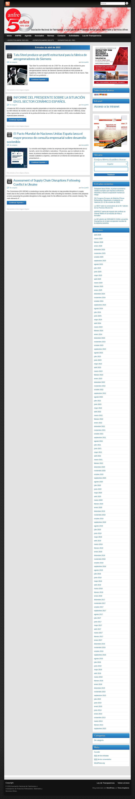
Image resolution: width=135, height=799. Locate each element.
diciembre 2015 (99, 688)
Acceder (97, 752)
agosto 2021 (98, 441)
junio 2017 (97, 622)
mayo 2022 (98, 408)
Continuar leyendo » (39, 79)
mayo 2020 (98, 493)
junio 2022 (97, 404)
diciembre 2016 (99, 644)
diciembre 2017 (99, 600)
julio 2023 (97, 356)
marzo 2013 (98, 721)
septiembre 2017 (100, 611)
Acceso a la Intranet (106, 106)
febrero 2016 (98, 681)
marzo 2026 (98, 238)
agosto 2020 (98, 482)
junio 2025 (97, 272)
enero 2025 (98, 290)
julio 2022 (97, 401)
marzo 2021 (98, 460)
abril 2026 (97, 235)
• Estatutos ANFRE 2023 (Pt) (43, 40)
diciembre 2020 (99, 467)
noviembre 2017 (99, 603)
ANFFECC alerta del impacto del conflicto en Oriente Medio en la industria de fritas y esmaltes (110, 213)
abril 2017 (97, 629)
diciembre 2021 (99, 426)
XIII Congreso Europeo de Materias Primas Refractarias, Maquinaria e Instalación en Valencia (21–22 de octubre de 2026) (109, 200)
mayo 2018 (98, 581)
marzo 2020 (98, 500)
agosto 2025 (98, 264)
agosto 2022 (98, 397)
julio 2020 (97, 485)
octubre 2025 (98, 257)
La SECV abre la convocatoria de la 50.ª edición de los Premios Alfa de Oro (111, 207)
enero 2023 (98, 378)
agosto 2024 (98, 308)
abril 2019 (97, 541)
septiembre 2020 (100, 478)
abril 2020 (97, 496)
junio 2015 (97, 703)
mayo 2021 (98, 452)
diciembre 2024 (99, 294)
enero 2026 (98, 246)
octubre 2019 (98, 519)
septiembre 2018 (100, 566)
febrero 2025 (98, 286)
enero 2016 (98, 684)
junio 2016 (97, 666)
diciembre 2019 (99, 511)
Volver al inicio (124, 783)
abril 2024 (97, 323)
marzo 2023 (98, 371)
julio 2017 (97, 618)
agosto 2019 (98, 526)
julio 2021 (97, 445)
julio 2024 (97, 312)
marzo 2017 (98, 633)
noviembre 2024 (99, 297)
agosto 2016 (98, 659)
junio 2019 (97, 533)
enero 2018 (98, 596)
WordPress (110, 788)
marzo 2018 (98, 589)
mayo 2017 (98, 625)
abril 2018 (97, 585)
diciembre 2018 (99, 555)
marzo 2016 (98, 677)
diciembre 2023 (99, 338)
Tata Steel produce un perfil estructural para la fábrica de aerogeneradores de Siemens (50, 57)
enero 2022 (98, 423)
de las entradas (101, 756)
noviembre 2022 (99, 386)
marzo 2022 (98, 415)
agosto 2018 (98, 570)
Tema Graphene (123, 788)
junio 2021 (97, 449)
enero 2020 (98, 507)
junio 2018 (97, 577)
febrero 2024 (98, 331)
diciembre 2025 (99, 250)
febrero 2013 (98, 725)
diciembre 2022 (99, 382)
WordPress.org (99, 763)
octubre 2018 (98, 563)
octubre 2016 (98, 651)
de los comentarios (102, 759)
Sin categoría (13, 62)
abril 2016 (97, 673)
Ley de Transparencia (106, 783)
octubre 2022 (98, 390)
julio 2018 (97, 574)
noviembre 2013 (99, 717)
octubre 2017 (98, 607)
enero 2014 (98, 714)
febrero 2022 (98, 419)
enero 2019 (98, 552)
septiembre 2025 (100, 261)
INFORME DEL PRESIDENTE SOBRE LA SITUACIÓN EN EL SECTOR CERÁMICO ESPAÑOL (49, 99)
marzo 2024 (98, 327)
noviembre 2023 (99, 342)
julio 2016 (97, 662)
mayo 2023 (98, 364)
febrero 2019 (98, 548)
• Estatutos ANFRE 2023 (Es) (17, 40)
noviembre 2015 (99, 692)
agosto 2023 (98, 353)
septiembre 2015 (100, 695)
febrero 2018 (98, 592)
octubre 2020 (98, 474)
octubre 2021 (98, 434)
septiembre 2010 (100, 729)
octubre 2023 (98, 345)
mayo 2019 (98, 537)
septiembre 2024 (100, 305)
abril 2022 (97, 412)
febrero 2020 (98, 504)
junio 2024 (97, 316)
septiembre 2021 (100, 437)
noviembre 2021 (99, 430)
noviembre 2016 (99, 647)
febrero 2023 (98, 375)
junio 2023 (97, 360)
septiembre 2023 (100, 349)
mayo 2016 (98, 670)
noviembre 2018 (99, 559)
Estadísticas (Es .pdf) (66, 40)
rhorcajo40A (85, 62)
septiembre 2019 (100, 522)
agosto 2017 (98, 614)
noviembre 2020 (99, 471)
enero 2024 (98, 334)
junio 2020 (97, 489)
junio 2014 (97, 710)
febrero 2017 (98, 636)
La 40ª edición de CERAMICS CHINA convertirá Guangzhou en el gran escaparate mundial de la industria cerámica (111, 221)
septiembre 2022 (100, 393)
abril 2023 (97, 367)
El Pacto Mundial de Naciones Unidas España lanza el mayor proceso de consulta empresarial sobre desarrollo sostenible (46, 138)
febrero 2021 (98, 463)
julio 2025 (97, 268)
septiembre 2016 (100, 655)
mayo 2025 (98, 275)
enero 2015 (98, 706)
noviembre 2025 (99, 253)
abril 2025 (97, 279)
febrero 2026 (98, 242)
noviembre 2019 (99, 515)
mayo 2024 (98, 320)
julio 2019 (97, 530)
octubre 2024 (98, 301)
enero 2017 (98, 640)
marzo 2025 (98, 283)
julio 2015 (97, 699)
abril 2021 (97, 456)
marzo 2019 (98, 544)
